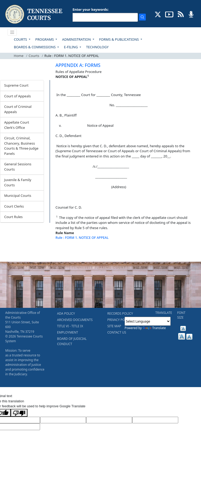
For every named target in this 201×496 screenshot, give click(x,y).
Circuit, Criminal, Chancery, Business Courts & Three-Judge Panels (21, 146)
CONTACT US (116, 332)
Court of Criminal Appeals (17, 109)
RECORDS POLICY (120, 313)
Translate (154, 328)
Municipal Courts (17, 195)
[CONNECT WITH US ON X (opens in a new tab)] (158, 14)
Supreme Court (16, 85)
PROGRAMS (45, 39)
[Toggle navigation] (12, 32)
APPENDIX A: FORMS (77, 65)
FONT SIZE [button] (181, 315)
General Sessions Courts (17, 167)
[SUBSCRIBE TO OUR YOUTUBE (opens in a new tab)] (169, 14)
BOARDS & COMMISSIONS (35, 47)
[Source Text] (109, 420)
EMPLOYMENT (67, 332)
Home (19, 55)
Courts (34, 55)
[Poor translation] (19, 413)
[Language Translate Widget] (148, 321)
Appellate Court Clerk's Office (16, 125)
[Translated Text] (155, 420)
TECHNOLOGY (97, 47)
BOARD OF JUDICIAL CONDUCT (72, 341)
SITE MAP (114, 326)
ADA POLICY (66, 313)
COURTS (21, 39)
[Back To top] (64, 251)
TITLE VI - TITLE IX (70, 326)
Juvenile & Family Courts (17, 182)
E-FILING (71, 47)
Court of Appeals (17, 96)
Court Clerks (14, 206)
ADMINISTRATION (77, 39)
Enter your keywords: (90, 9)
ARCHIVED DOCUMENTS (75, 320)
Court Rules (13, 216)
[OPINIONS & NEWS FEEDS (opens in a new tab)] (180, 14)
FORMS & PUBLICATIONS (119, 39)
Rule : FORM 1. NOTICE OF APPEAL (82, 237)
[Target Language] (63, 420)
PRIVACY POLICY (119, 320)
